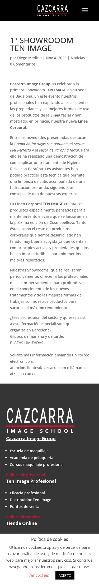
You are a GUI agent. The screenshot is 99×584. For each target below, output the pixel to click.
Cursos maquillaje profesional (37, 464)
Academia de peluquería (31, 457)
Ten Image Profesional (31, 481)
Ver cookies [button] (39, 575)
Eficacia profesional (27, 492)
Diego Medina (29, 57)
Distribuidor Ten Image (30, 499)
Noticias (78, 57)
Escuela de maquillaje (29, 450)
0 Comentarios (23, 64)
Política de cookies (23, 516)
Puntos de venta (24, 506)
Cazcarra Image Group (31, 438)
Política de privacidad (25, 474)
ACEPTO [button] (65, 575)
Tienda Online (21, 523)
